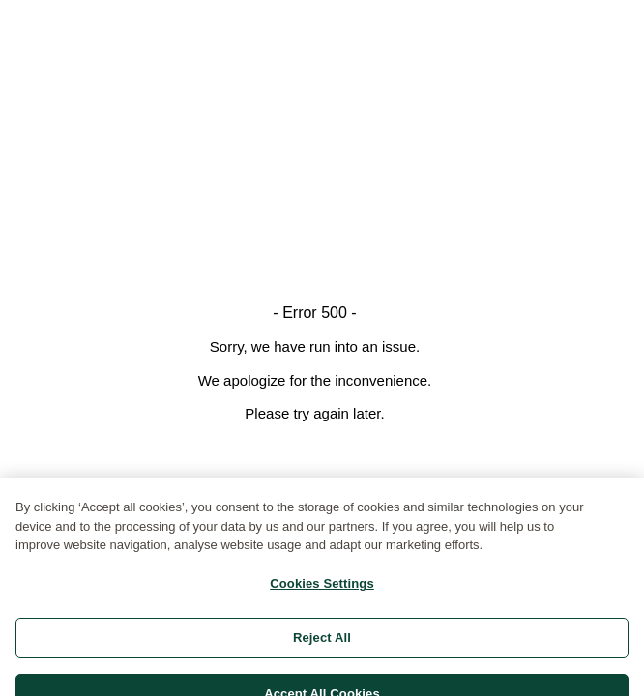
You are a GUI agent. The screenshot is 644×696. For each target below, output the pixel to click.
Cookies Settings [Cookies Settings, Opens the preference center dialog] (322, 591)
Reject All (322, 645)
